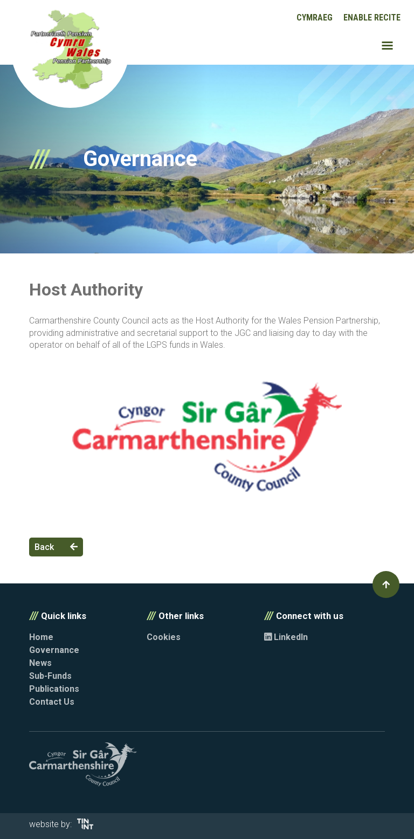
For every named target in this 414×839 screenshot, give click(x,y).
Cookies (164, 637)
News (40, 663)
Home (41, 637)
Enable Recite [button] (372, 17)
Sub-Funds (50, 676)
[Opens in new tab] (85, 826)
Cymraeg (314, 17)
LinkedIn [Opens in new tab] (286, 637)
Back (56, 547)
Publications (54, 689)
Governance (54, 650)
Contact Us (51, 702)
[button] (385, 584)
